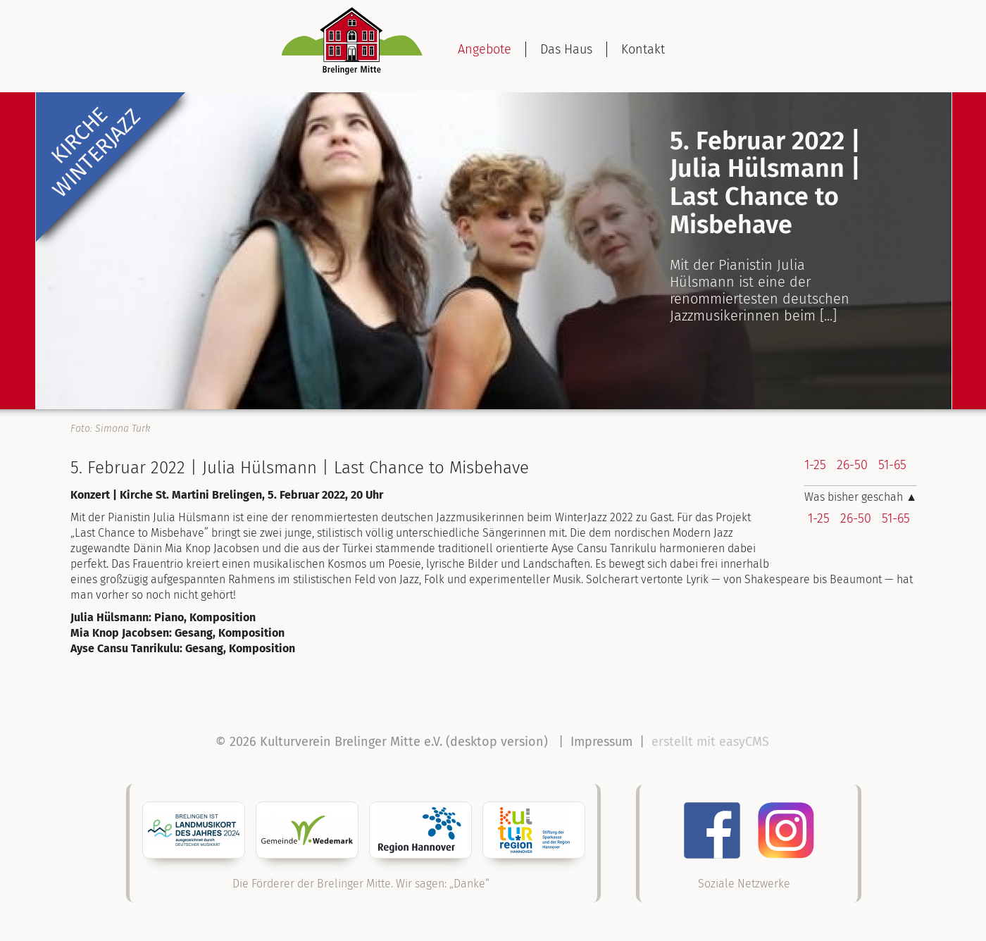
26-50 (852, 465)
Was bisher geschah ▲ (860, 497)
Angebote (484, 49)
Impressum (601, 741)
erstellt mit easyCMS (712, 741)
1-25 (815, 465)
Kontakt (643, 49)
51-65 (892, 465)
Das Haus (566, 49)
